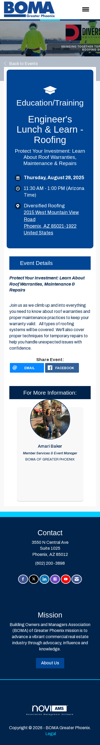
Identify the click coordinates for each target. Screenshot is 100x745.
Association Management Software (50, 710)
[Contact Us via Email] (76, 579)
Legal (50, 733)
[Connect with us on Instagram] (55, 579)
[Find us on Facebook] (23, 579)
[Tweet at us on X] (34, 579)
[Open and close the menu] (75, 10)
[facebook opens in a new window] (62, 368)
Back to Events (21, 63)
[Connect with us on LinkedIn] (44, 579)
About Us (50, 663)
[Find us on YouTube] (66, 579)
